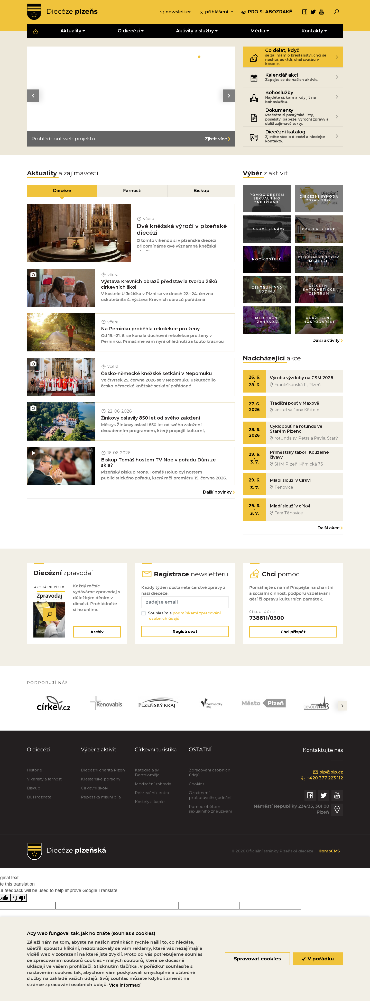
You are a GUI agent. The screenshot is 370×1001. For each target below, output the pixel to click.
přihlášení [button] (214, 12)
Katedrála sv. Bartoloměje (147, 785)
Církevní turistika (156, 762)
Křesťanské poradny (100, 792)
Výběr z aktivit (99, 762)
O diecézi (38, 762)
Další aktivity (326, 342)
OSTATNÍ (200, 762)
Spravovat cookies (257, 959)
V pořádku (318, 959)
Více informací (124, 985)
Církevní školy (94, 801)
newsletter (175, 12)
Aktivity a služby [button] (195, 31)
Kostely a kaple (150, 814)
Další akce (328, 532)
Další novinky (217, 497)
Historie (34, 783)
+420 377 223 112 (320, 791)
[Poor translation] (19, 911)
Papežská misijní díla (101, 810)
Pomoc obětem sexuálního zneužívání (210, 821)
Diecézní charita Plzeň (103, 783)
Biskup (33, 801)
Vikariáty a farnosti (44, 792)
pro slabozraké (266, 12)
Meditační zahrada (153, 796)
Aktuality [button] (70, 31)
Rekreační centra (152, 805)
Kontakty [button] (312, 31)
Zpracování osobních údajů (209, 785)
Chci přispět (293, 644)
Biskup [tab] (201, 191)
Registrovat (185, 644)
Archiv (96, 644)
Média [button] (257, 31)
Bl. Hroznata (39, 810)
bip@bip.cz (327, 785)
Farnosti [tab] (132, 191)
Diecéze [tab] (61, 191)
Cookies (196, 796)
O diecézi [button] (129, 31)
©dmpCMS (328, 864)
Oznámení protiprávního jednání (210, 808)
